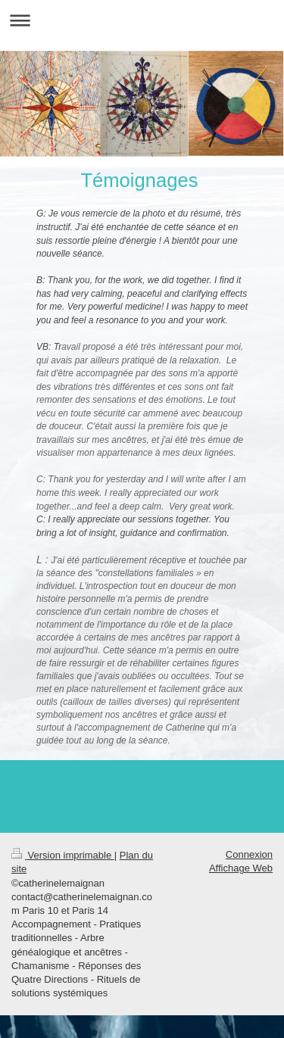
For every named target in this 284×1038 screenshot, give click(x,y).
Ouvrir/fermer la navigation (142, 20)
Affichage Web (241, 868)
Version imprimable (62, 855)
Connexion (249, 854)
